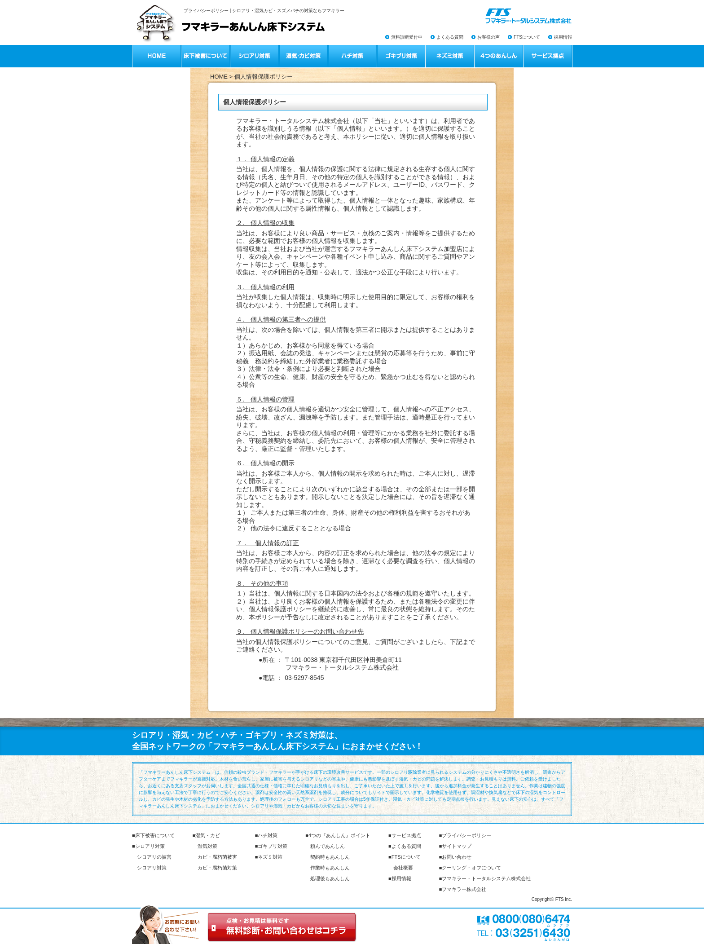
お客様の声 (488, 37)
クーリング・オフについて (471, 867)
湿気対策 (207, 846)
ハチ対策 (267, 835)
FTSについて (527, 37)
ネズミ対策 (270, 857)
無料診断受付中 (406, 37)
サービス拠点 (406, 835)
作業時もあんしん (330, 867)
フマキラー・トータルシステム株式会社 (486, 878)
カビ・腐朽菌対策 (217, 867)
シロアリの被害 (154, 857)
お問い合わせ (456, 857)
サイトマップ (456, 846)
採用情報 (563, 37)
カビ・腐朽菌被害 (217, 857)
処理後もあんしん (330, 878)
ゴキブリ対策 (272, 846)
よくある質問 (449, 37)
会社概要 (403, 867)
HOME (219, 76)
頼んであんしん (327, 846)
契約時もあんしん (330, 857)
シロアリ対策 (150, 846)
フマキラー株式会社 (464, 889)
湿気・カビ (207, 835)
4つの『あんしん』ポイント (339, 835)
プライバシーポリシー (466, 835)
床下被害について (155, 835)
